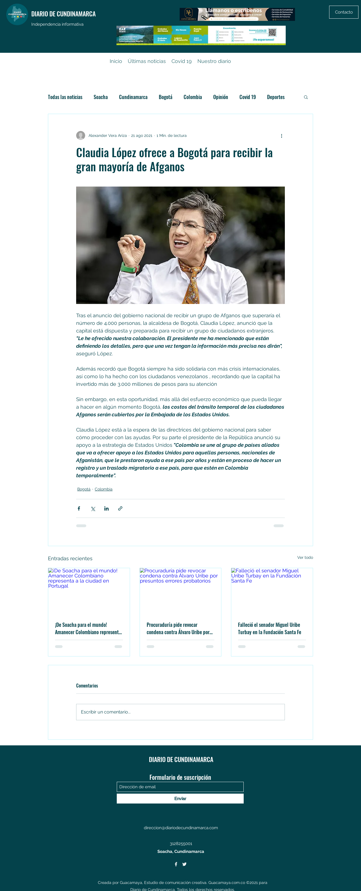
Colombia (193, 97)
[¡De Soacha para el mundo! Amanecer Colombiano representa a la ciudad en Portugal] (89, 591)
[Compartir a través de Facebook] (79, 508)
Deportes (276, 97)
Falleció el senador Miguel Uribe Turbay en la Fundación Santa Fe (269, 628)
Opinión (220, 97)
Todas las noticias (65, 97)
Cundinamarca (133, 97)
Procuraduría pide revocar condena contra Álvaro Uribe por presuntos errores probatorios (178, 628)
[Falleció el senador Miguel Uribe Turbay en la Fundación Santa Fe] (272, 591)
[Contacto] (343, 12)
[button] (306, 97)
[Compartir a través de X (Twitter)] (92, 508)
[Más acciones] (281, 135)
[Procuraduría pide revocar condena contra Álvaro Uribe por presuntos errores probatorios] (180, 591)
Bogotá (165, 97)
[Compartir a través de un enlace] (120, 508)
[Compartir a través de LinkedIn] (106, 508)
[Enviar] (180, 799)
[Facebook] (176, 864)
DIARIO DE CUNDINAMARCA (63, 13)
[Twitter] (184, 864)
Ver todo (305, 557)
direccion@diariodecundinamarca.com (181, 827)
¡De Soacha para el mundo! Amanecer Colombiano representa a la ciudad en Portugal (88, 628)
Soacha (101, 97)
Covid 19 (247, 97)
